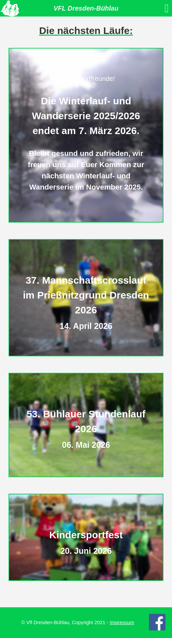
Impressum (122, 622)
